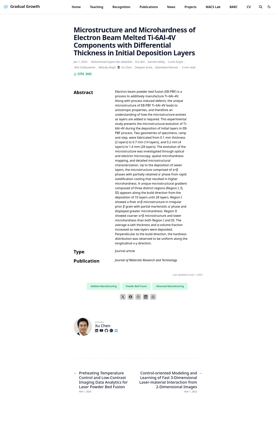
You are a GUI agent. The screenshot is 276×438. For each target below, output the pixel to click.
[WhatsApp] (153, 297)
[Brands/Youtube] (102, 330)
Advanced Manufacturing (170, 286)
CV (249, 7)
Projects (191, 7)
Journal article (125, 251)
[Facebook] (130, 297)
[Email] (138, 297)
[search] (260, 6)
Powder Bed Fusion (136, 286)
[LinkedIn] (146, 297)
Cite (79, 74)
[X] (123, 297)
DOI (89, 74)
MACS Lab (213, 7)
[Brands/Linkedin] (97, 330)
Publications (149, 7)
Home (76, 7)
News (171, 7)
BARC (234, 7)
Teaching (96, 7)
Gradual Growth (21, 6)
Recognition (121, 7)
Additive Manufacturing (104, 286)
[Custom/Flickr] (117, 330)
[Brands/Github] (107, 330)
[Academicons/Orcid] (112, 330)
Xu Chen (102, 325)
